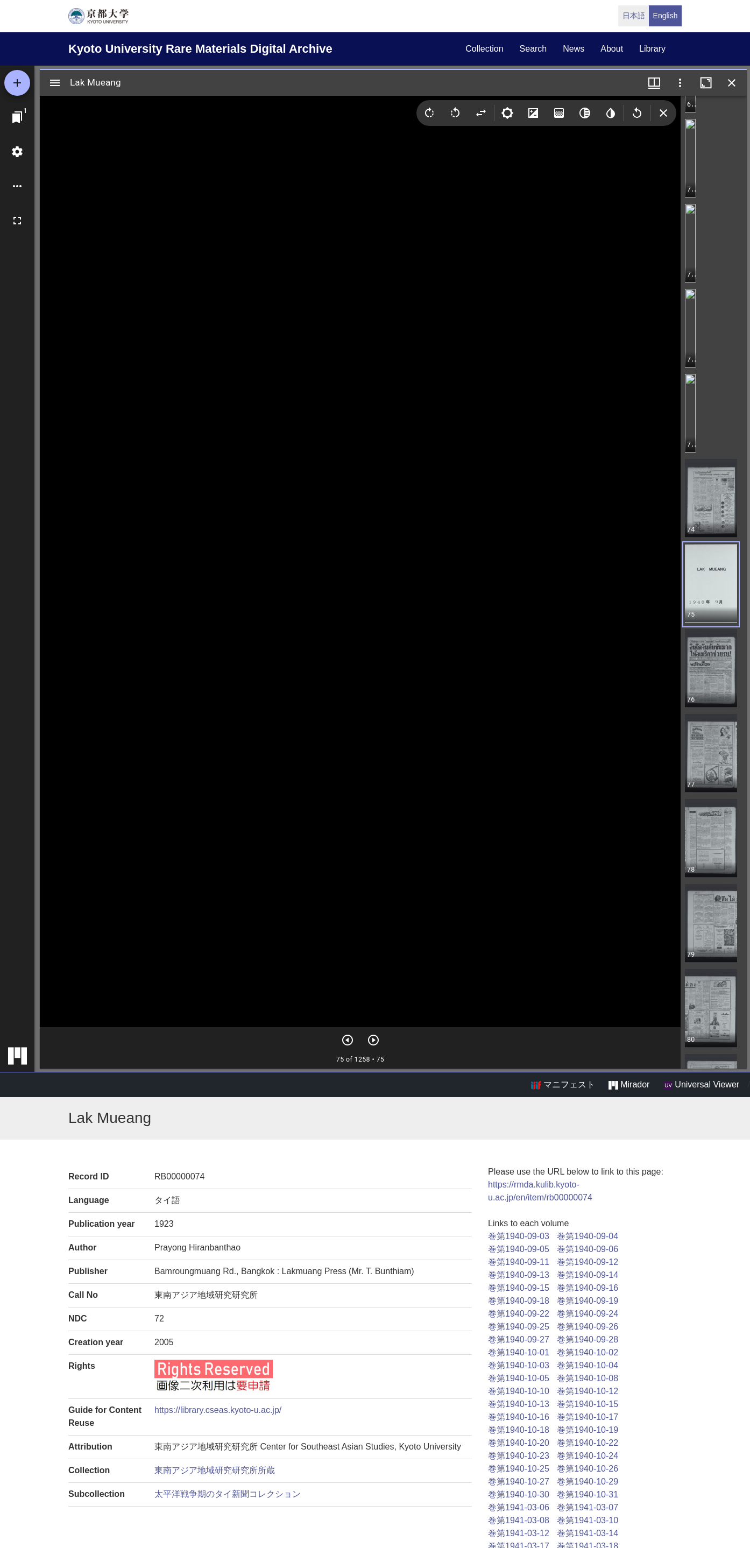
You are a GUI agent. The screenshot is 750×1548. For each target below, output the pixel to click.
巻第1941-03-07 (587, 1507)
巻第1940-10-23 (518, 1455)
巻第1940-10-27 (518, 1481)
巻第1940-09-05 (518, 1249)
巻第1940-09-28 (587, 1339)
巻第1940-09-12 (587, 1262)
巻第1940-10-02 (587, 1352)
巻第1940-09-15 (518, 1287)
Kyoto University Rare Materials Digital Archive (200, 48)
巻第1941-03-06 (518, 1507)
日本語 (633, 15)
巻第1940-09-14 (587, 1275)
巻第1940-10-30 (518, 1494)
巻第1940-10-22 (587, 1442)
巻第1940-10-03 (518, 1365)
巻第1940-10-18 (518, 1429)
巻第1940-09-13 (518, 1275)
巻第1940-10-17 (587, 1417)
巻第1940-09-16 (587, 1287)
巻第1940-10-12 (587, 1391)
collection (484, 48)
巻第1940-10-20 (518, 1442)
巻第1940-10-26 (587, 1468)
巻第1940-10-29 (587, 1481)
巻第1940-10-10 (518, 1391)
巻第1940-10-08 (587, 1378)
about (611, 48)
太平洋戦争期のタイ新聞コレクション (227, 1493)
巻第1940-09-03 (518, 1236)
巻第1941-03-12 (518, 1533)
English (665, 15)
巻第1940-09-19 (587, 1300)
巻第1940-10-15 (587, 1404)
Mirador (629, 1085)
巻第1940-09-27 (518, 1339)
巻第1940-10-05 (518, 1378)
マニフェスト (563, 1085)
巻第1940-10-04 (587, 1365)
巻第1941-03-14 (587, 1533)
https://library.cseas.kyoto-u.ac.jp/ (217, 1410)
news (573, 48)
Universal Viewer (701, 1085)
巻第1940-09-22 (518, 1313)
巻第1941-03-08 (518, 1520)
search (533, 48)
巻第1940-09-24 (587, 1313)
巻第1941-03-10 (587, 1520)
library (652, 48)
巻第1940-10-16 (518, 1417)
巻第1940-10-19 (587, 1429)
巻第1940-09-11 (518, 1262)
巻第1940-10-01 (518, 1352)
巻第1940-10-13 (518, 1404)
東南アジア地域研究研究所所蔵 (214, 1470)
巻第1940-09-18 (518, 1300)
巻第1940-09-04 (587, 1236)
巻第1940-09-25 (518, 1326)
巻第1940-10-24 (587, 1455)
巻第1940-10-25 (518, 1468)
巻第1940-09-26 (587, 1326)
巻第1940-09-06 (587, 1249)
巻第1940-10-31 (587, 1494)
